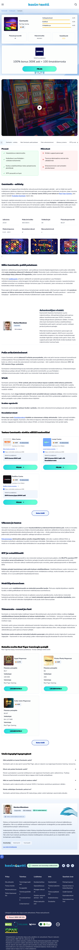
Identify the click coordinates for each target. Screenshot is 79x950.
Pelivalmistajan (6, 539)
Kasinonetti (4, 11)
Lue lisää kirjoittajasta (10, 847)
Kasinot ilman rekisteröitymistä (68, 887)
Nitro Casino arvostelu (9, 449)
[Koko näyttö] (73, 131)
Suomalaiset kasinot (68, 900)
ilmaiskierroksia (19, 417)
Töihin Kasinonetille (10, 894)
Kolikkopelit (12, 11)
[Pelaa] (39, 107)
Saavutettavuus (39, 886)
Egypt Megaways (20, 658)
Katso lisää (40, 513)
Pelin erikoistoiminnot (47, 142)
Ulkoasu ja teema (62, 142)
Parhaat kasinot (68, 882)
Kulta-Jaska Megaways (22, 701)
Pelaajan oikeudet (39, 891)
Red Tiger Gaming (65, 194)
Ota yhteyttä (9, 882)
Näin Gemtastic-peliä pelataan (29, 142)
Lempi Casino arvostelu (49, 449)
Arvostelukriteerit (25, 899)
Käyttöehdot (52, 882)
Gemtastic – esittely (11, 142)
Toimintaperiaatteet (25, 883)
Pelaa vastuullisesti (39, 902)
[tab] (1, 256)
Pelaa (39, 69)
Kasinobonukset (68, 895)
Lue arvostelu (16, 689)
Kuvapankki (23, 888)
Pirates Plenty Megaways (63, 658)
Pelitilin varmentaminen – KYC (39, 896)
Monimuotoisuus (10, 890)
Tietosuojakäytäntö (53, 893)
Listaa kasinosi (24, 904)
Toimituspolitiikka (25, 893)
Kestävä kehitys (39, 882)
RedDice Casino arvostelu (10, 486)
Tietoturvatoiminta (54, 887)
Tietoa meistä (9, 886)
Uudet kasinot (67, 892)
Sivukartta (51, 901)
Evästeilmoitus (53, 898)
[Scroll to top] (2, 857)
